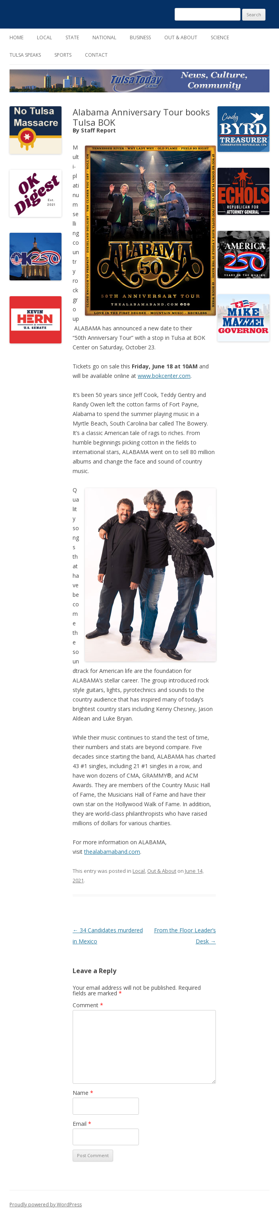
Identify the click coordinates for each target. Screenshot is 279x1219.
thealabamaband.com (112, 851)
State (72, 37)
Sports (62, 55)
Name (83, 1092)
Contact (96, 55)
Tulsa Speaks (25, 55)
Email (82, 1123)
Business (140, 37)
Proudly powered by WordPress (46, 1204)
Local (44, 37)
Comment (88, 1005)
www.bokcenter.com (164, 376)
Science (220, 37)
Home (16, 37)
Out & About (180, 37)
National (104, 37)
